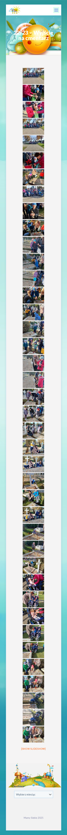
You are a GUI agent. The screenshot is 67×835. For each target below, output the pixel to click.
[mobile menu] (56, 10)
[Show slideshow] (33, 748)
